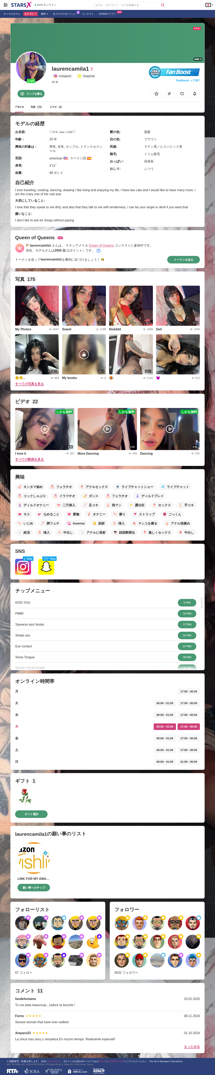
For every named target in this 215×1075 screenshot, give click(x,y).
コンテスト (88, 14)
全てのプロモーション (66, 13)
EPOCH (102, 1061)
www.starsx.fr (54, 1061)
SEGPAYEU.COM (116, 1061)
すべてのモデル (12, 14)
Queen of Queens (101, 245)
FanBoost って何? (188, 80)
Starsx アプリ (108, 13)
